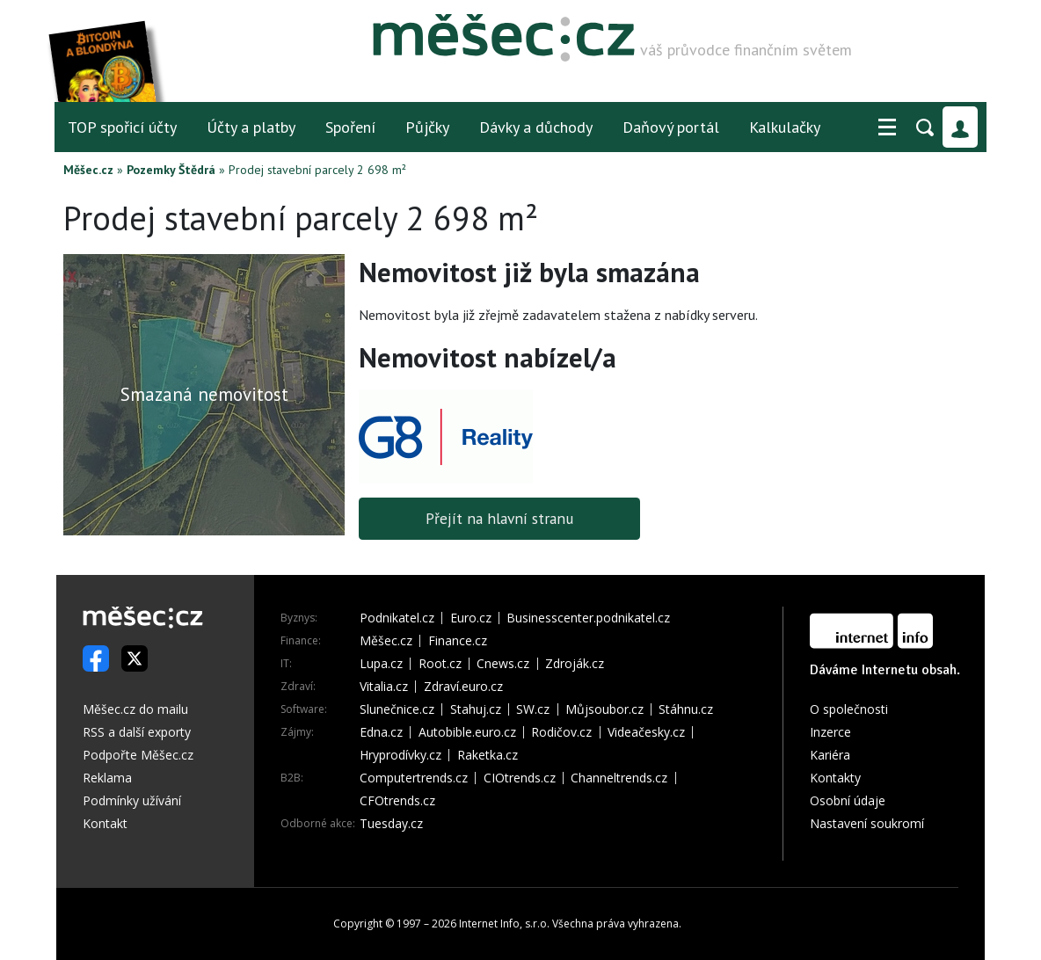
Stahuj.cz (475, 709)
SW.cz (533, 709)
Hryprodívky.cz (400, 755)
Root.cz (440, 664)
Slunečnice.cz (397, 709)
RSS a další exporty (137, 732)
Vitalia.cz (384, 686)
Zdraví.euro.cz (463, 686)
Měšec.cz (88, 170)
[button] (887, 127)
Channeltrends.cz (619, 778)
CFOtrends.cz (397, 801)
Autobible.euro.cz (467, 732)
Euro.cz (470, 618)
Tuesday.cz (391, 824)
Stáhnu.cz (686, 709)
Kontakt (105, 823)
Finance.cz (457, 641)
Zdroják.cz (574, 664)
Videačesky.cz (646, 732)
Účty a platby (251, 127)
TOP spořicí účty (122, 127)
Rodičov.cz (561, 732)
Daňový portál (670, 127)
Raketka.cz (487, 755)
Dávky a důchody (536, 127)
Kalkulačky (784, 127)
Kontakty (835, 777)
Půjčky (427, 127)
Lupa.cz (381, 664)
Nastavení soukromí (867, 823)
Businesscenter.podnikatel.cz (588, 618)
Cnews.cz (503, 664)
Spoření (350, 127)
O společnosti (849, 709)
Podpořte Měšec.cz (138, 754)
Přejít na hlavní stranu (500, 518)
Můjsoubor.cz (604, 709)
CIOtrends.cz (520, 778)
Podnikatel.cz (397, 618)
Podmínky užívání (132, 800)
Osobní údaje (847, 800)
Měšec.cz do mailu (135, 709)
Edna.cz (381, 732)
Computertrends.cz (414, 778)
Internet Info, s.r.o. (504, 923)
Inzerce (830, 732)
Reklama (107, 777)
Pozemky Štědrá (171, 170)
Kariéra (830, 754)
